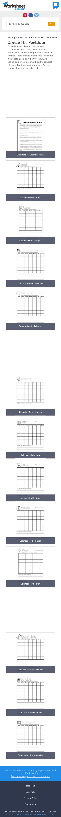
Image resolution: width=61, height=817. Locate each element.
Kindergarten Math (17, 37)
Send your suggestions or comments (30, 776)
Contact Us (30, 804)
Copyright (30, 791)
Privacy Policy (30, 798)
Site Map (30, 785)
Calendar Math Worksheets (43, 37)
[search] (26, 24)
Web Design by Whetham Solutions (35, 814)
